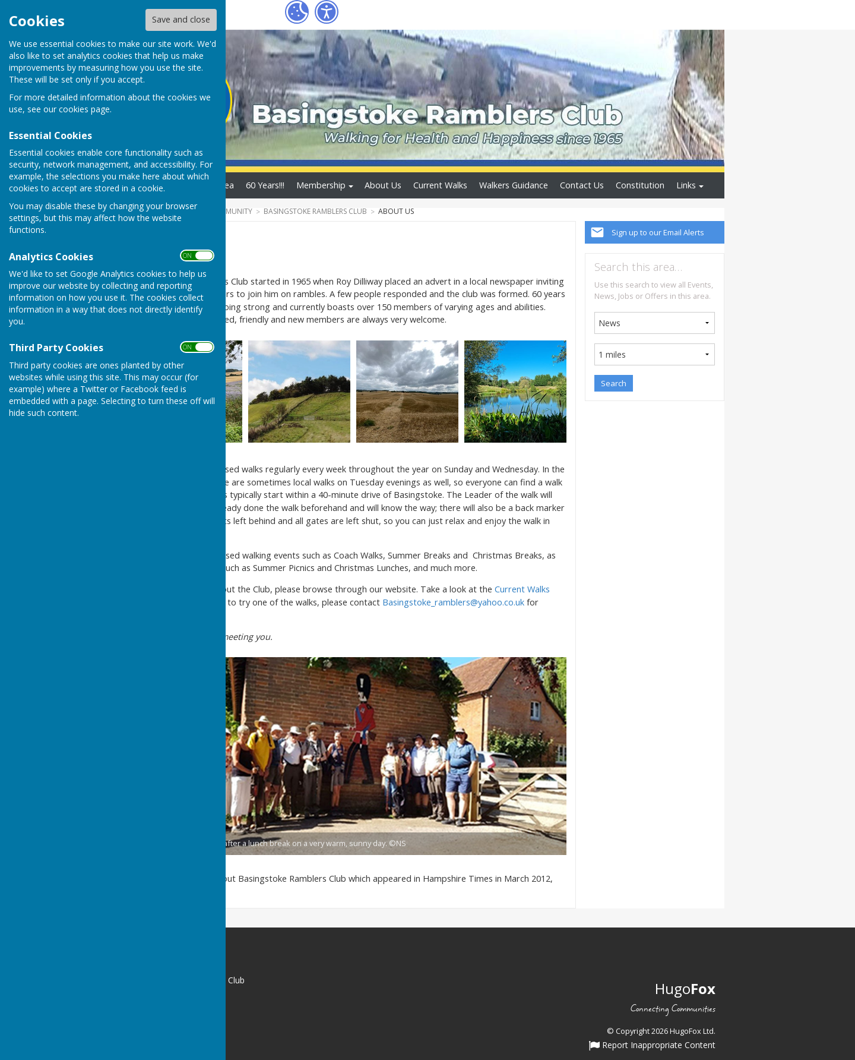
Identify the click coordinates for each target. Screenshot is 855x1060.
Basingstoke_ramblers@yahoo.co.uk (453, 602)
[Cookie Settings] (297, 12)
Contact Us (582, 185)
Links (686, 185)
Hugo (685, 988)
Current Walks (440, 185)
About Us (383, 185)
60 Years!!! (265, 185)
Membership (321, 185)
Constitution (640, 185)
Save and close (181, 19)
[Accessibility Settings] (326, 12)
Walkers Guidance (513, 185)
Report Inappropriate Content (652, 1045)
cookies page (84, 109)
